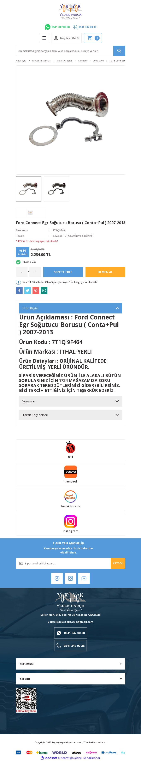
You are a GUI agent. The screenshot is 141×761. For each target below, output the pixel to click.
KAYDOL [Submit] (118, 563)
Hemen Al (105, 272)
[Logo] (70, 11)
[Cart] (93, 38)
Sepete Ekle (63, 272)
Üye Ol (75, 38)
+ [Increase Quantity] (35, 272)
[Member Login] (62, 38)
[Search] (70, 51)
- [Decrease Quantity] (21, 272)
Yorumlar (28, 401)
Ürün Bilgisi (30, 308)
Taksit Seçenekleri (35, 415)
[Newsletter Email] (70, 563)
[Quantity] (28, 272)
